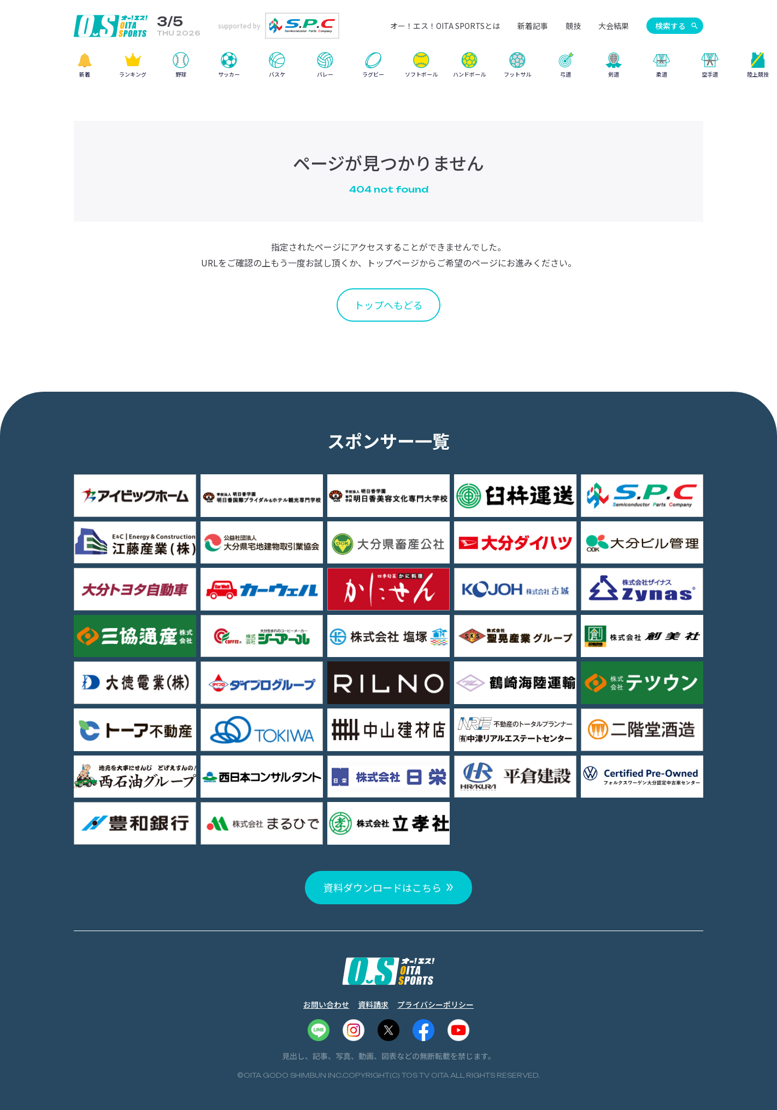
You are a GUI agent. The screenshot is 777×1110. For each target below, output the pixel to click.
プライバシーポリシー (435, 1004)
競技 (573, 25)
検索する (670, 25)
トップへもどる (388, 305)
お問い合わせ (326, 1004)
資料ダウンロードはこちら (382, 887)
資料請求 (373, 1004)
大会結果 (613, 25)
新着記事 (532, 25)
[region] (388, 68)
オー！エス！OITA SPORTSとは (445, 25)
